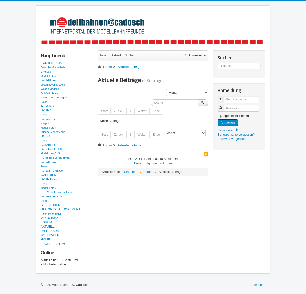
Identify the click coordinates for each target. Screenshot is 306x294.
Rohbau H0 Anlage (52, 170)
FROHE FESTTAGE (55, 243)
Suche (129, 55)
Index (104, 55)
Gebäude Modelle (51, 93)
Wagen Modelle (50, 88)
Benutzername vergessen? (236, 134)
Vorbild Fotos (48, 80)
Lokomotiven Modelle (53, 84)
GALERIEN (48, 175)
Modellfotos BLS (50, 153)
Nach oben (257, 285)
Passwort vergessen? (232, 139)
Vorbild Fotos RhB (51, 196)
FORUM (46, 222)
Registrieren (228, 130)
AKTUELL (48, 226)
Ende (156, 111)
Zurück (118, 111)
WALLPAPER (50, 235)
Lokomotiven (48, 119)
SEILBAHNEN (50, 205)
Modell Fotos (48, 76)
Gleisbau (46, 71)
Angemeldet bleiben (235, 116)
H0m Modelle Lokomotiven (56, 192)
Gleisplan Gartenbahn (53, 67)
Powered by (142, 163)
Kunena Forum (161, 163)
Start (104, 111)
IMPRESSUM (50, 231)
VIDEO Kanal (50, 218)
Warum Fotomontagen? (54, 97)
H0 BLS (46, 136)
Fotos (44, 101)
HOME (45, 239)
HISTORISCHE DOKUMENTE (61, 209)
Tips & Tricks (48, 106)
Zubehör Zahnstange (53, 132)
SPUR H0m (49, 179)
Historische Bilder (51, 213)
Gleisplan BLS (49, 144)
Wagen (45, 123)
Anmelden (228, 122)
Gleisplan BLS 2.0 (51, 149)
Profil (44, 114)
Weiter (141, 111)
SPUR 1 (46, 110)
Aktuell (116, 55)
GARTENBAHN (51, 63)
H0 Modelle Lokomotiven (55, 157)
